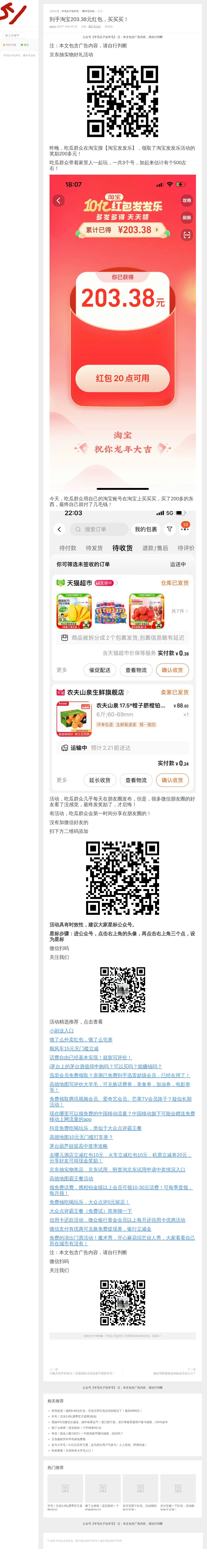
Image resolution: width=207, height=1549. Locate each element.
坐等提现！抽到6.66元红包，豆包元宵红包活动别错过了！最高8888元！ (97, 1410)
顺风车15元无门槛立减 (74, 1048)
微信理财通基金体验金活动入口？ (174, 1373)
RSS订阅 (9, 44)
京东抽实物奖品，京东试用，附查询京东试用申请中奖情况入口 (117, 1169)
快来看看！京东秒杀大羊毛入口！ (73, 1450)
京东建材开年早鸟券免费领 (69, 1439)
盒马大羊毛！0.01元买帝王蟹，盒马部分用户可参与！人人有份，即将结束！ (100, 1444)
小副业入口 (62, 1030)
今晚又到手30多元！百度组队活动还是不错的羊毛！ (82, 1373)
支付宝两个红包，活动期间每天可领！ (140, 1492)
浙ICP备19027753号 (111, 1540)
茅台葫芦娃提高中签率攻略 (79, 1146)
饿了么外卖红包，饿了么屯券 (81, 1039)
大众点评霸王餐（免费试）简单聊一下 (91, 1211)
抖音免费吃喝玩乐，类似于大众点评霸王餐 (96, 1128)
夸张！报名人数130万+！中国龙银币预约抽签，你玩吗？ (87, 1433)
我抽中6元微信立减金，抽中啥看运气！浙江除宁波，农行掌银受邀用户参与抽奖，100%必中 (110, 1422)
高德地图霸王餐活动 (71, 1178)
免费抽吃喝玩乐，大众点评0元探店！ (90, 1202)
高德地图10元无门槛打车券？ (81, 1137)
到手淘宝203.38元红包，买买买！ (89, 19)
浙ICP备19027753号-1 (87, 1540)
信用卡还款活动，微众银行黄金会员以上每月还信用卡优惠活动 (117, 1220)
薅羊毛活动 (29, 55)
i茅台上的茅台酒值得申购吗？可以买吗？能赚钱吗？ (106, 1066)
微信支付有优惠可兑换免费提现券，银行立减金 (100, 1229)
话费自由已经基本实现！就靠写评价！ (91, 1057)
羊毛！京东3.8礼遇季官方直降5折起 (74, 1416)
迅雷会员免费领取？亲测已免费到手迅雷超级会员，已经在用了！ (120, 1075)
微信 (25, 44)
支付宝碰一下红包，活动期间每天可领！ (178, 1492)
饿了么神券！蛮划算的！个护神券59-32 (76, 1427)
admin (53, 26)
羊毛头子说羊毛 (18, 12)
